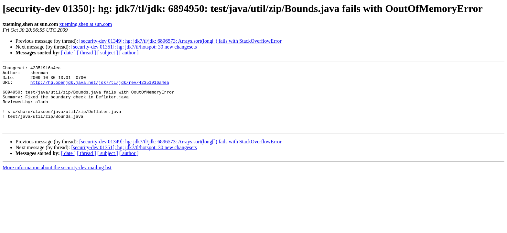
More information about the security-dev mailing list (57, 180)
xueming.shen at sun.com (85, 24)
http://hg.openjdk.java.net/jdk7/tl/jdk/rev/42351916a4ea (99, 86)
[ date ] (68, 52)
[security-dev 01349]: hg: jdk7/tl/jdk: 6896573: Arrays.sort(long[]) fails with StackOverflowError (180, 41)
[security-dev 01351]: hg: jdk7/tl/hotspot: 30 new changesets (134, 47)
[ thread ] (86, 52)
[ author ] (129, 52)
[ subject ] (107, 52)
